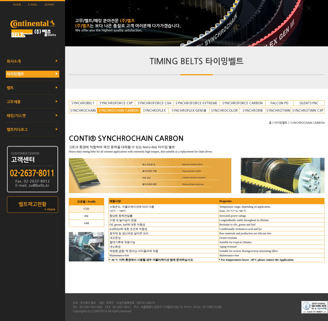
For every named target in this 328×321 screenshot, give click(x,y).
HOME (17, 4)
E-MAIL (32, 4)
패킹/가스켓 (16, 116)
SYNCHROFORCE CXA (154, 103)
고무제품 (13, 102)
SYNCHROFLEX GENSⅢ (189, 110)
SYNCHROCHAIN (83, 110)
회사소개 (13, 61)
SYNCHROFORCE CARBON (242, 103)
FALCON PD (279, 103)
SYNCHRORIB (252, 110)
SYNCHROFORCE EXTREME (196, 103)
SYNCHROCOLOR (224, 110)
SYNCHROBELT (82, 103)
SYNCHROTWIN (278, 110)
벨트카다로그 (17, 129)
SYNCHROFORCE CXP (116, 103)
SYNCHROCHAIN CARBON (119, 110)
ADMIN (49, 4)
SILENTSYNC (308, 103)
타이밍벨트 (15, 74)
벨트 (10, 88)
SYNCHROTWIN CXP (307, 110)
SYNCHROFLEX (154, 110)
